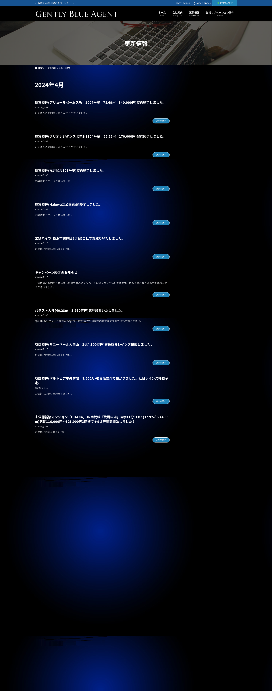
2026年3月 (190, 336)
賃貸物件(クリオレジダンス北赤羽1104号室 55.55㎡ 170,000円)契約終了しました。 (100, 136)
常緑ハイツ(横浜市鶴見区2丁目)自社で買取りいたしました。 (80, 238)
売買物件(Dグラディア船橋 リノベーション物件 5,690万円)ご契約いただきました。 (208, 125)
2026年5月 (190, 321)
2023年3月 (190, 602)
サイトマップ (80, 627)
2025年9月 (190, 380)
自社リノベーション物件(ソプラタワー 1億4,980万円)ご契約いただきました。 (206, 108)
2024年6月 (190, 491)
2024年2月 (190, 521)
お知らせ (189, 288)
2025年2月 (190, 432)
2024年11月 (191, 454)
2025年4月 (190, 417)
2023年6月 (190, 580)
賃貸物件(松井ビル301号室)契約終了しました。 (70, 170)
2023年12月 (191, 535)
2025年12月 (191, 358)
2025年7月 (190, 395)
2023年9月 (190, 558)
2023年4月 (190, 595)
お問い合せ (225, 3)
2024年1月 (190, 528)
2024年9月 (190, 469)
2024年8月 (190, 476)
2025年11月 (191, 365)
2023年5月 (190, 587)
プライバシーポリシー (51, 627)
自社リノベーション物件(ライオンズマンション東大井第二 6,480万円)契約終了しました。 (208, 212)
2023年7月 (190, 572)
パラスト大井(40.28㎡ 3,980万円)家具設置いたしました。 (80, 310)
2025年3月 (190, 424)
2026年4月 (190, 328)
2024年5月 (190, 498)
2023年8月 (190, 565)
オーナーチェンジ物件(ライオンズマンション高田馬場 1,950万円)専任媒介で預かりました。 (208, 229)
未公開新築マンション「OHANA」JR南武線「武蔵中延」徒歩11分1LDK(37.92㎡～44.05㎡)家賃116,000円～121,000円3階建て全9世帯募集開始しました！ (102, 419)
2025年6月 (190, 402)
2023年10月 (191, 550)
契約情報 (189, 296)
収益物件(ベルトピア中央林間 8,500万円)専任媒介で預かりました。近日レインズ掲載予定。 (101, 380)
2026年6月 (190, 314)
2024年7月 (190, 484)
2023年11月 (191, 543)
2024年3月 (190, 513)
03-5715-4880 (183, 3)
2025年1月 (190, 439)
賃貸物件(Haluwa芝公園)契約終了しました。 (69, 204)
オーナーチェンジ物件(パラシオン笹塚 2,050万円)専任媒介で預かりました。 (208, 246)
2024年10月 (191, 461)
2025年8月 (190, 387)
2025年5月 (190, 410)
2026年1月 (190, 350)
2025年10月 (191, 373)
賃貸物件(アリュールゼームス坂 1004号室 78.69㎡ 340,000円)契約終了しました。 (100, 102)
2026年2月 (190, 343)
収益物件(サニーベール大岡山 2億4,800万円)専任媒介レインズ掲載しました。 (94, 344)
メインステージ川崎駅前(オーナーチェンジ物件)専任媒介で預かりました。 (209, 194)
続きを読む (161, 120)
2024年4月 (190, 506)
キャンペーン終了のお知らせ (56, 272)
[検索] (232, 84)
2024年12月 (191, 447)
